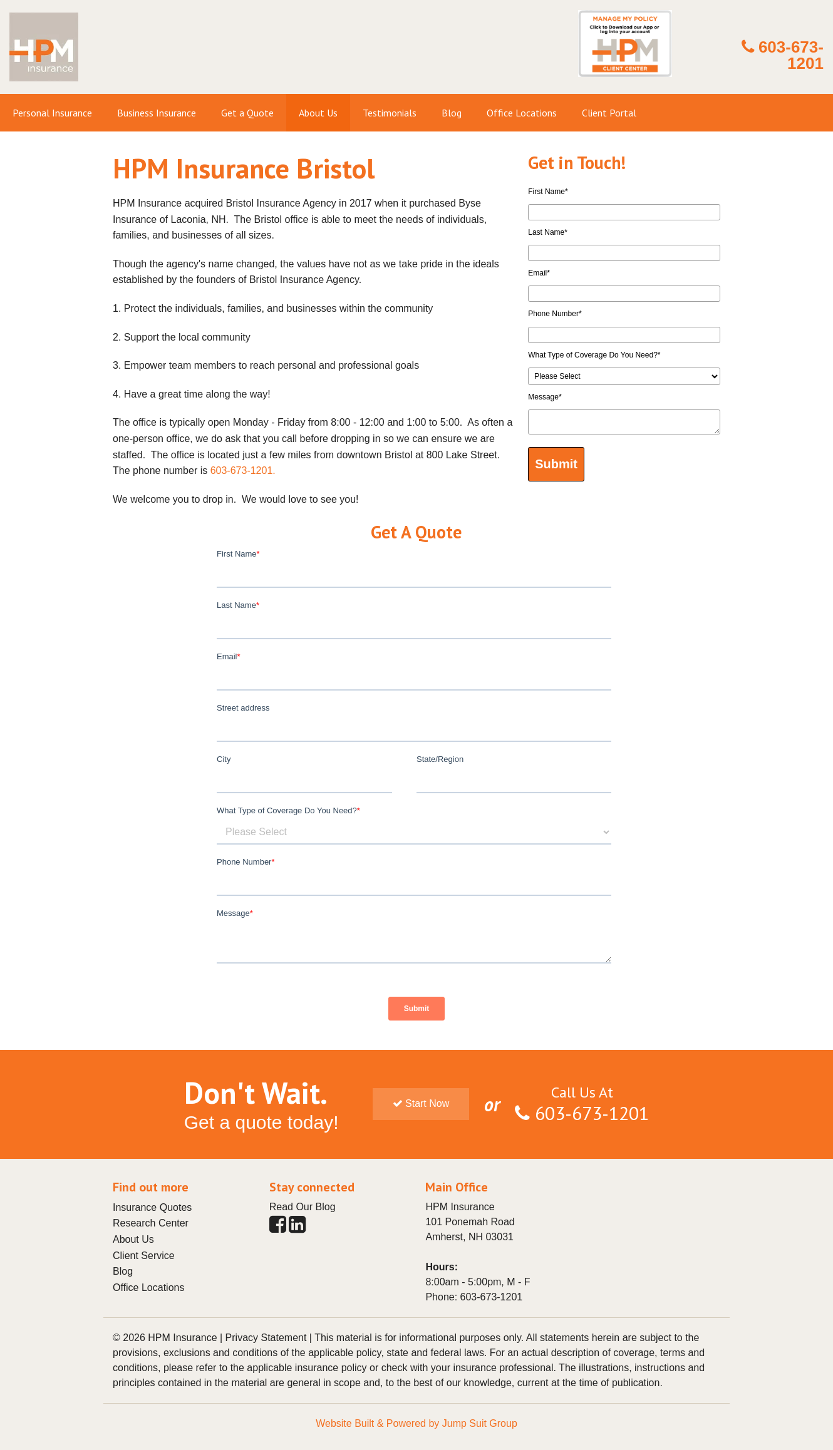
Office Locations (148, 1287)
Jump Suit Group (479, 1423)
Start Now (421, 1103)
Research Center (151, 1223)
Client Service (144, 1255)
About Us (133, 1239)
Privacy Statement (266, 1337)
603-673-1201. (243, 470)
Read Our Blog (302, 1206)
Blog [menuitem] (452, 112)
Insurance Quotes (152, 1207)
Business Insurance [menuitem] (156, 112)
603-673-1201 (791, 55)
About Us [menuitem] (318, 112)
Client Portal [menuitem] (609, 112)
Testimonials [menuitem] (389, 112)
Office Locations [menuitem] (522, 112)
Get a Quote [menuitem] (247, 112)
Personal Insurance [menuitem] (52, 112)
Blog (123, 1271)
